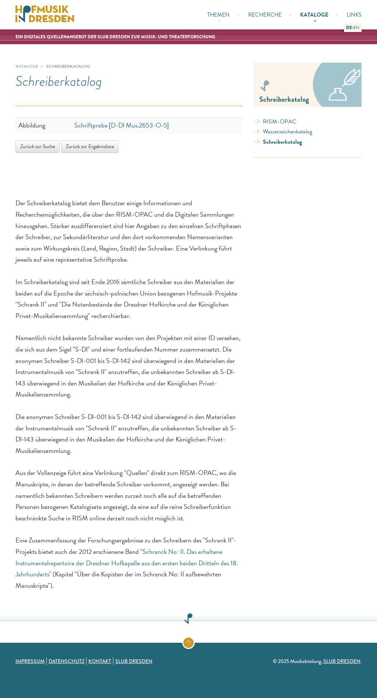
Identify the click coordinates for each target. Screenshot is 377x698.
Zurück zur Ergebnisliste (90, 146)
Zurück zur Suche (37, 146)
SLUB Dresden (133, 661)
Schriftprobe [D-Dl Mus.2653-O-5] (121, 125)
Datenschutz (66, 661)
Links (354, 15)
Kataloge (314, 16)
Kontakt (99, 661)
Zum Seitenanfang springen (194, 641)
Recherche (265, 15)
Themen (218, 16)
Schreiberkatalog (282, 141)
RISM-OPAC (279, 121)
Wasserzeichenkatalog (287, 131)
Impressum (30, 661)
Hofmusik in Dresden (44, 15)
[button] (349, 27)
